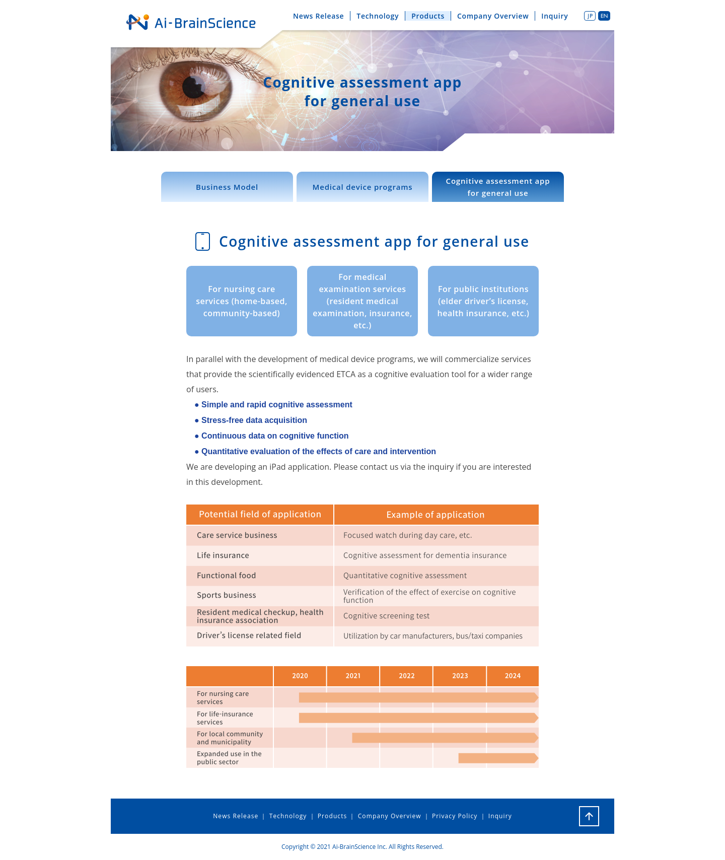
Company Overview (493, 16)
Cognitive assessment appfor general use (498, 187)
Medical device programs (363, 187)
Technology (377, 16)
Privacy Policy (454, 816)
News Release (318, 16)
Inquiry (554, 16)
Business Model (227, 187)
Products (428, 16)
